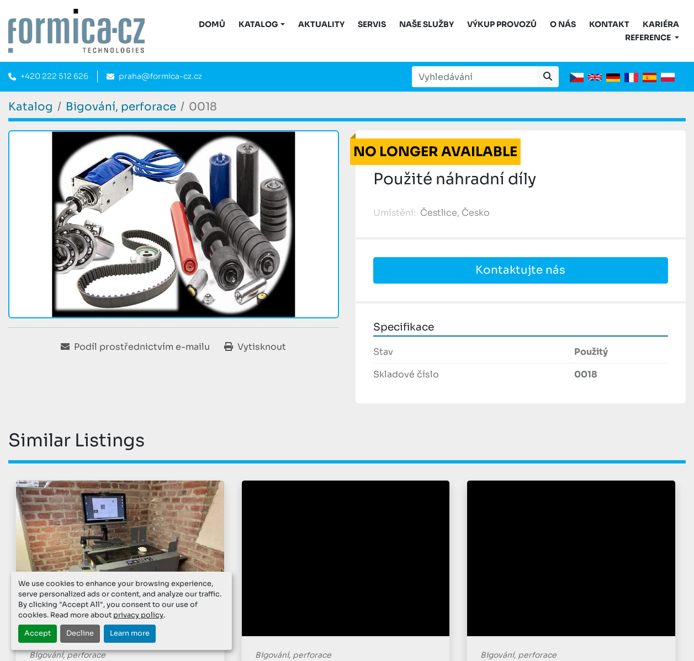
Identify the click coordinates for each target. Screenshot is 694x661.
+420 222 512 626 (54, 76)
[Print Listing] (255, 347)
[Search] (474, 76)
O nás (563, 24)
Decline (80, 633)
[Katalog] (30, 107)
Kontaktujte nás (520, 270)
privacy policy (138, 615)
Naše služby (426, 24)
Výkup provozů (502, 24)
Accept (37, 633)
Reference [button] (648, 37)
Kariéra (661, 24)
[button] (262, 24)
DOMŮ (212, 24)
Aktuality (321, 24)
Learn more (130, 633)
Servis (372, 24)
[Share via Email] (135, 347)
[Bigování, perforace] (121, 107)
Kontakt (609, 24)
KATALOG (258, 24)
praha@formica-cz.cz (160, 76)
